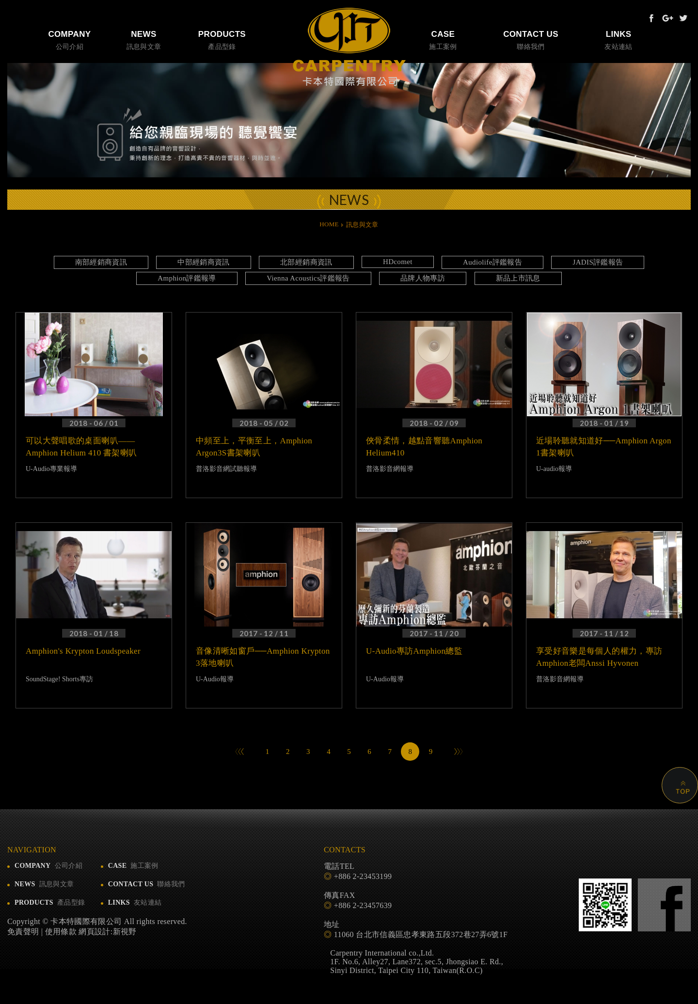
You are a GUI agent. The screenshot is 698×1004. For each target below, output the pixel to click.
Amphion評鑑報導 (187, 278)
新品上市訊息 (518, 278)
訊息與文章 (143, 39)
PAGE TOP (675, 781)
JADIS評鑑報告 (597, 262)
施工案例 (443, 39)
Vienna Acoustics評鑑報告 (308, 278)
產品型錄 (222, 39)
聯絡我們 (530, 39)
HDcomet (397, 262)
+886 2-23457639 (363, 905)
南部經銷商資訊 (101, 262)
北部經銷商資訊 (306, 262)
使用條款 (61, 931)
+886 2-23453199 (363, 876)
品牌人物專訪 (422, 278)
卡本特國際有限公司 (349, 47)
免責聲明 (23, 931)
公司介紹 (70, 39)
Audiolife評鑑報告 (492, 262)
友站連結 (618, 39)
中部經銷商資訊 (203, 262)
